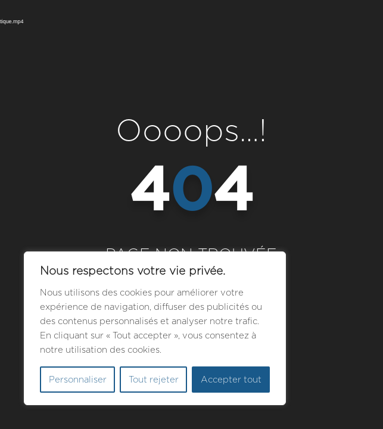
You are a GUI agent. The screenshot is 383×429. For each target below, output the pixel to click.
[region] (155, 328)
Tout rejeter (154, 379)
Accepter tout (231, 379)
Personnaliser (78, 379)
